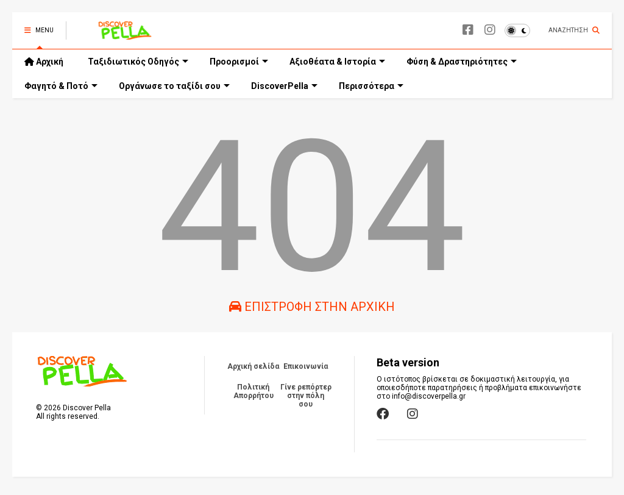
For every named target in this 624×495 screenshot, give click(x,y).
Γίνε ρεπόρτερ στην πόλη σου (306, 395)
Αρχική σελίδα (253, 366)
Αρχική (43, 61)
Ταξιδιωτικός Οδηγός (138, 61)
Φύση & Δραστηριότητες (461, 61)
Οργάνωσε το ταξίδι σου (174, 86)
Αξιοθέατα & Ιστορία (337, 61)
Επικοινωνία (305, 366)
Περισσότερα (371, 86)
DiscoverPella (284, 86)
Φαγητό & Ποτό (61, 86)
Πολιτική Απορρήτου (253, 391)
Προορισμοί (239, 61)
